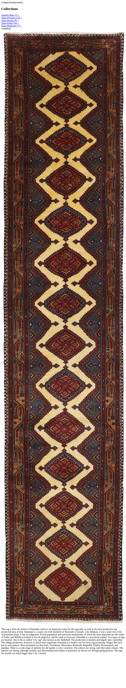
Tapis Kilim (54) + (10, 23)
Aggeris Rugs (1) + (10, 15)
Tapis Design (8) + (10, 20)
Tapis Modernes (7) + (11, 26)
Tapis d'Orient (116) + (11, 18)
